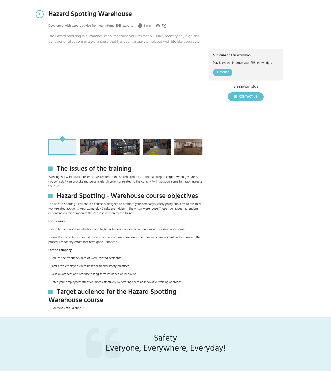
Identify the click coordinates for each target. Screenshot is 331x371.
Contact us (245, 96)
